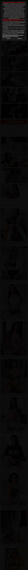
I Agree (8, 38)
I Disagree (19, 38)
